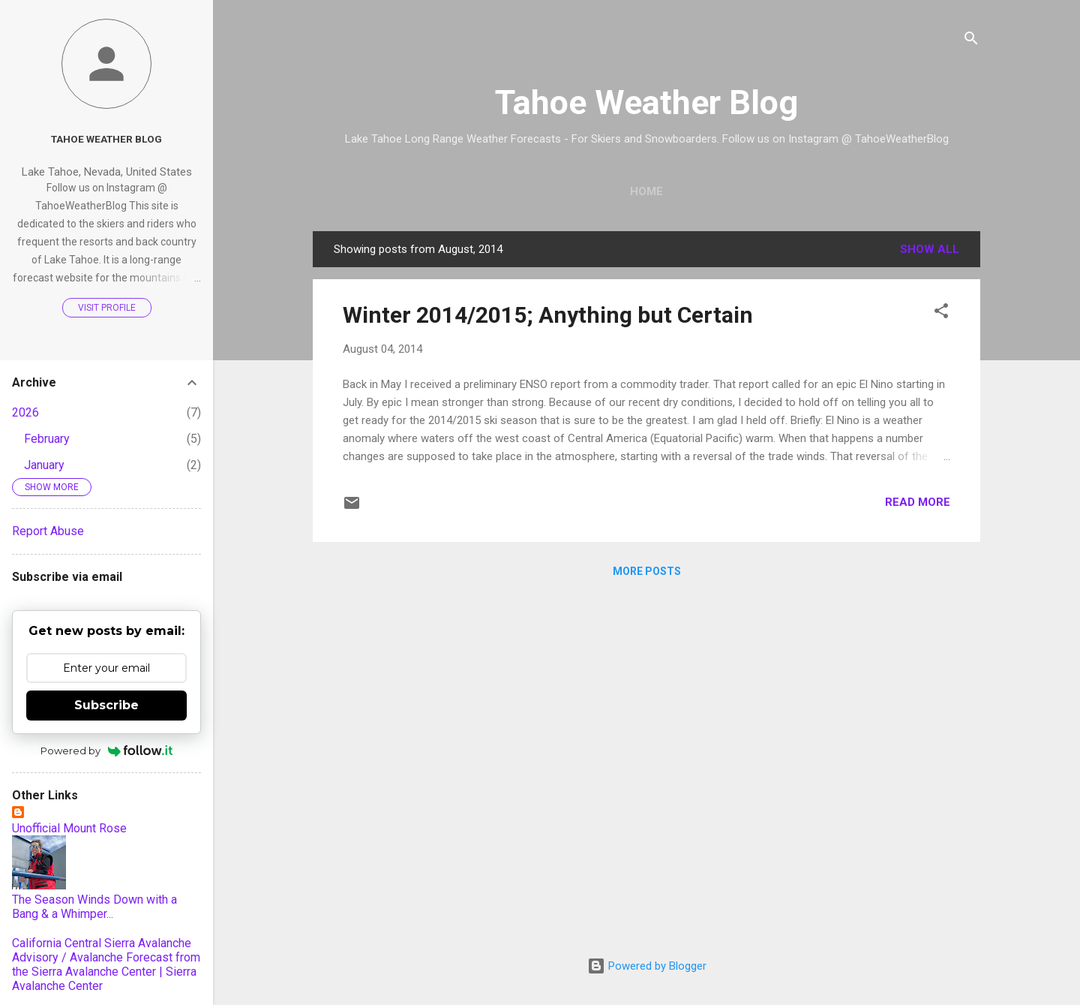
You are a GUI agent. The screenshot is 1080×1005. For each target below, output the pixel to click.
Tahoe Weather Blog (646, 102)
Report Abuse (48, 531)
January (44, 465)
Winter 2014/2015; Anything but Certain (548, 315)
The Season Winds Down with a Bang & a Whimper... (94, 906)
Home (646, 191)
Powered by (106, 751)
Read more (917, 502)
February (47, 439)
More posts (647, 571)
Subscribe (106, 705)
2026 (25, 412)
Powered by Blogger (646, 966)
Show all (929, 249)
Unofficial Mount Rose (69, 828)
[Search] (971, 41)
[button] (941, 313)
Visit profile (107, 307)
